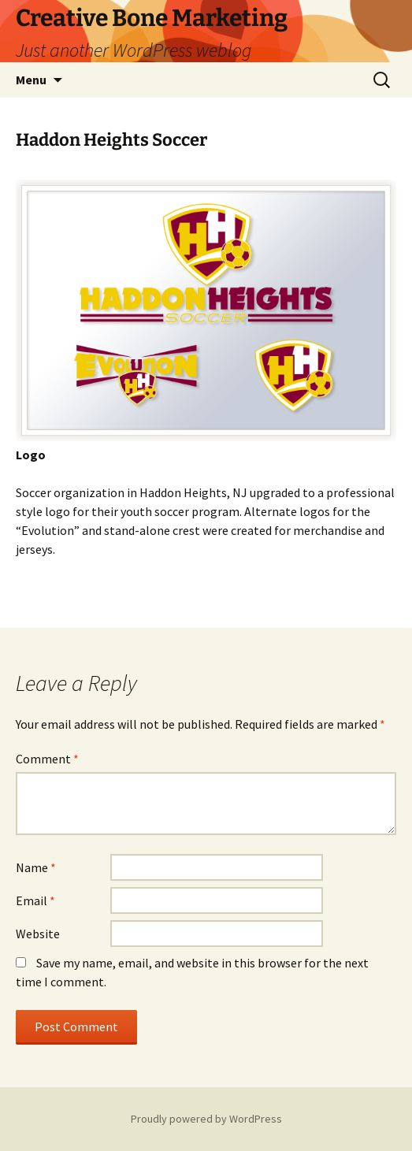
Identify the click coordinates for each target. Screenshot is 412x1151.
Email (35, 900)
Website (38, 933)
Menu (31, 79)
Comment (47, 759)
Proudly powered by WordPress (206, 1119)
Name (36, 867)
